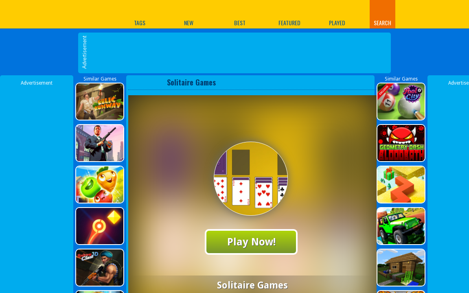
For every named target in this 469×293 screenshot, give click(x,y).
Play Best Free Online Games (63, 14)
